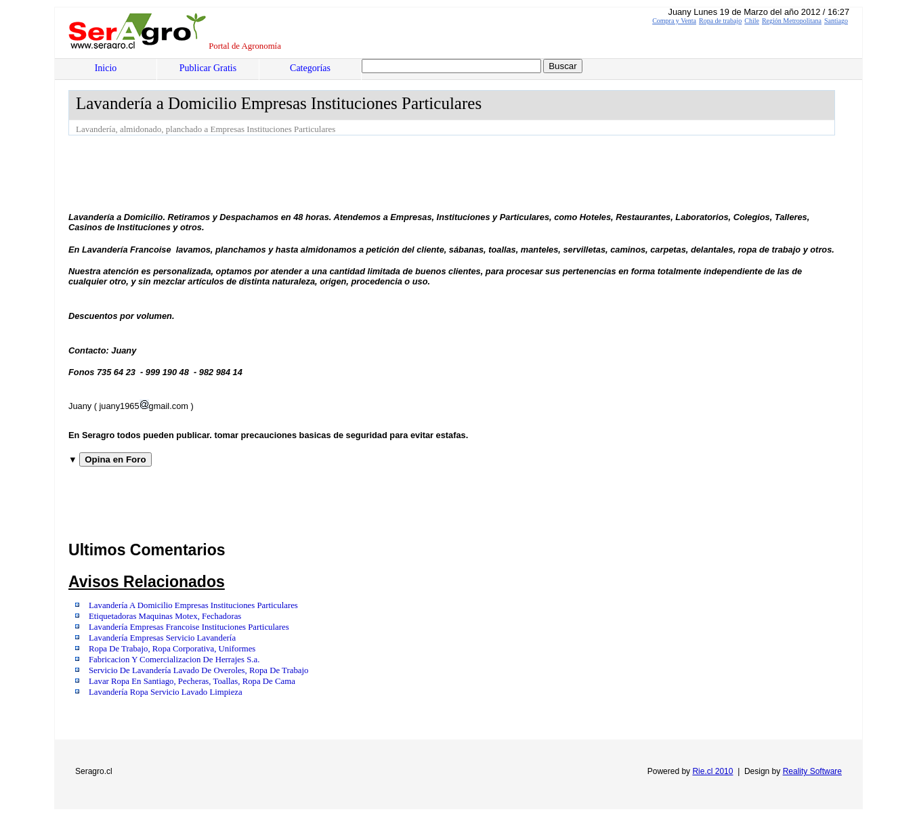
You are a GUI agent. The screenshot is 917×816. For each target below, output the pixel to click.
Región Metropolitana (792, 20)
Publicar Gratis (207, 68)
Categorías (310, 68)
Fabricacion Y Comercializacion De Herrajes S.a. (174, 659)
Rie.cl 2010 (712, 771)
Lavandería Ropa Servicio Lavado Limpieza (165, 692)
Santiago (836, 20)
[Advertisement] (314, 172)
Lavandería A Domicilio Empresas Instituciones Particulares (193, 605)
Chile (751, 20)
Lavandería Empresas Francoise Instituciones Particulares (189, 627)
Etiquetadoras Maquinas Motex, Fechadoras (165, 616)
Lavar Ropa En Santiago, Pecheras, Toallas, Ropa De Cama (192, 681)
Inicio (106, 68)
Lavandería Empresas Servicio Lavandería (162, 638)
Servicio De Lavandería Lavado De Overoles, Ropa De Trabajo (198, 670)
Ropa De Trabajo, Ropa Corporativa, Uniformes (172, 648)
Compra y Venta (674, 20)
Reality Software (812, 771)
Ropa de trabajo (720, 20)
